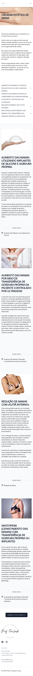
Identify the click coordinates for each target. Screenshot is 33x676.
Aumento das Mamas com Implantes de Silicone (15, 234)
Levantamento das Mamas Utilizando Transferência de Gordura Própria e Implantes (14, 599)
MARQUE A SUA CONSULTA (16, 615)
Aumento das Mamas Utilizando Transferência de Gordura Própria (13, 360)
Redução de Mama (8, 485)
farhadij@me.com (7, 659)
